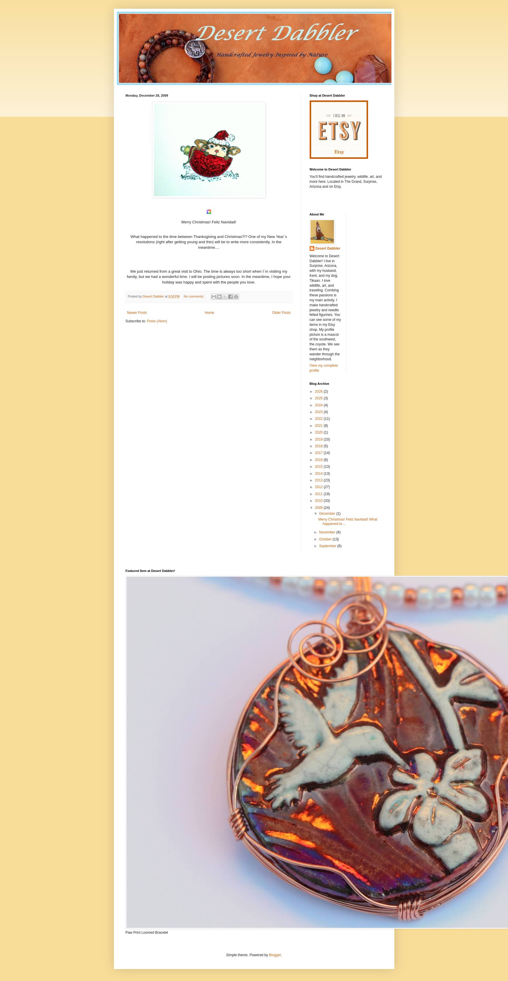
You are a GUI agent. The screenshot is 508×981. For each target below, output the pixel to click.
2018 (319, 446)
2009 (319, 508)
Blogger (275, 955)
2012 (319, 487)
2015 (319, 467)
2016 (319, 460)
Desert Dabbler (327, 248)
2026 (319, 391)
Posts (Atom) (157, 321)
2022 (319, 419)
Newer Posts (137, 313)
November (327, 532)
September (328, 546)
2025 (319, 398)
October (325, 539)
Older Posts (281, 313)
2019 (319, 439)
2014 (319, 474)
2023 (319, 412)
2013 (319, 480)
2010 (319, 501)
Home (209, 313)
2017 (319, 453)
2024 (319, 405)
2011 (319, 494)
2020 (319, 432)
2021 (319, 426)
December (327, 514)
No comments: (194, 296)
